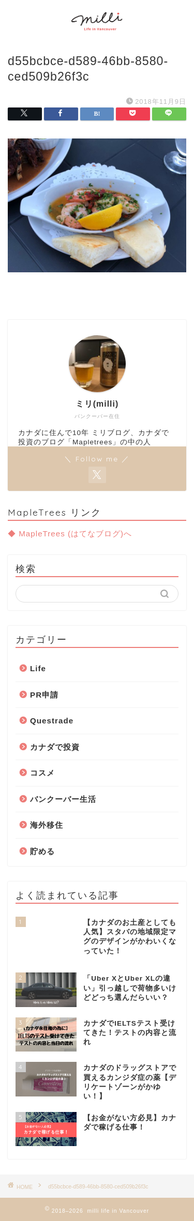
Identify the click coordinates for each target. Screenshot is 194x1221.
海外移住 (46, 825)
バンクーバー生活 (63, 799)
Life (38, 668)
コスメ (42, 772)
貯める (42, 851)
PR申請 (44, 694)
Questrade (51, 720)
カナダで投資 (55, 747)
